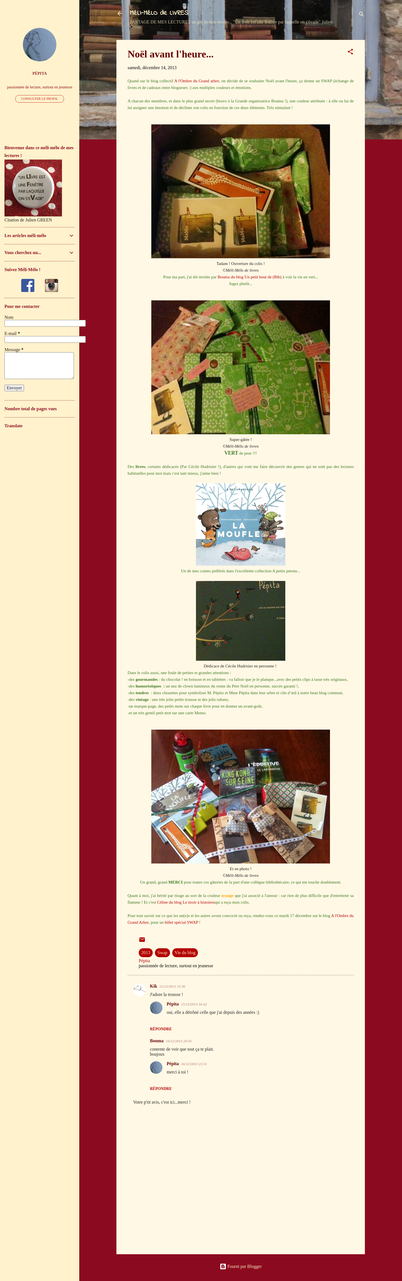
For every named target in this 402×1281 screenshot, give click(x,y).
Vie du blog (185, 952)
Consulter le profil (39, 99)
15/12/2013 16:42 (194, 1004)
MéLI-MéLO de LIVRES (159, 13)
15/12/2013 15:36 (172, 986)
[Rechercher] (361, 15)
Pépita (173, 1004)
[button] (350, 52)
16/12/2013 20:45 (179, 1041)
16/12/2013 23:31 (194, 1064)
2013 (145, 952)
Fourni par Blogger (241, 1266)
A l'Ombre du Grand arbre (196, 81)
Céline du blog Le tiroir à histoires (186, 902)
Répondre (161, 1029)
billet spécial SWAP (181, 922)
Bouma (157, 1040)
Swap (162, 952)
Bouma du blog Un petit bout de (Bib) (250, 277)
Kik (153, 986)
